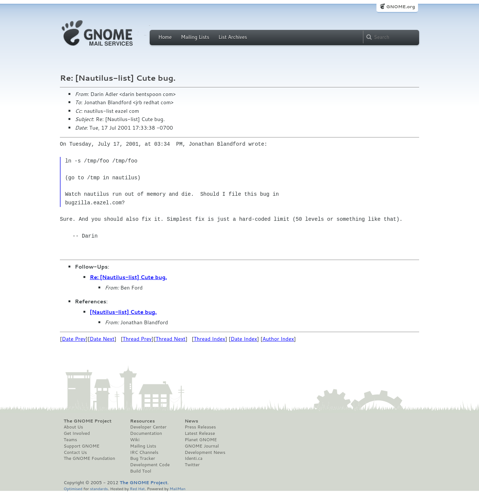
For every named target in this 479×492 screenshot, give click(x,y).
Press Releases (200, 427)
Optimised (73, 488)
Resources (142, 421)
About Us (73, 427)
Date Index (244, 339)
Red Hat (137, 488)
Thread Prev (137, 339)
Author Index (278, 339)
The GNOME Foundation (89, 458)
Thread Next (171, 339)
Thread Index (210, 339)
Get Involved (77, 433)
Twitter (191, 465)
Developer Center (148, 427)
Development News (204, 452)
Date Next (101, 339)
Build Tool (140, 471)
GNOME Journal (201, 446)
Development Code (150, 465)
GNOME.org (400, 6)
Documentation (146, 433)
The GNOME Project (88, 421)
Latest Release (199, 433)
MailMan (177, 488)
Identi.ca (193, 458)
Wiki (135, 440)
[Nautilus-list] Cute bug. (123, 312)
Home (165, 37)
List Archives (233, 37)
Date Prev (74, 339)
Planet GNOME (200, 440)
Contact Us (75, 452)
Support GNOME (82, 446)
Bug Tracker (142, 458)
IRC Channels (144, 452)
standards (99, 488)
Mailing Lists (195, 37)
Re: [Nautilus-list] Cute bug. (128, 277)
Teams (70, 440)
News (191, 421)
